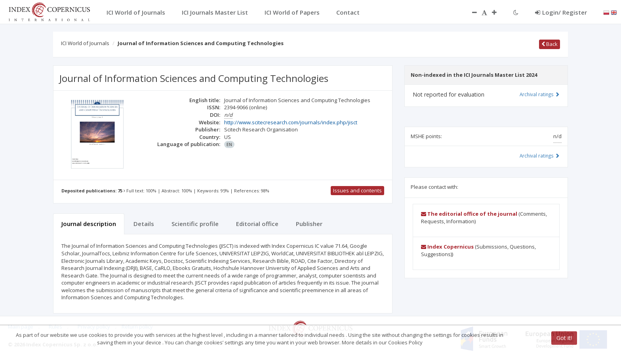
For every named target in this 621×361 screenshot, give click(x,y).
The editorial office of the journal (469, 213)
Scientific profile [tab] (195, 224)
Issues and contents (357, 190)
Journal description (88, 224)
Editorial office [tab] (257, 224)
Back (549, 44)
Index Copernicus (447, 246)
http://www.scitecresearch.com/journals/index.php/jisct (290, 122)
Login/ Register (561, 12)
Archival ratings (540, 94)
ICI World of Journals (85, 43)
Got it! (564, 338)
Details (143, 224)
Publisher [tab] (309, 224)
